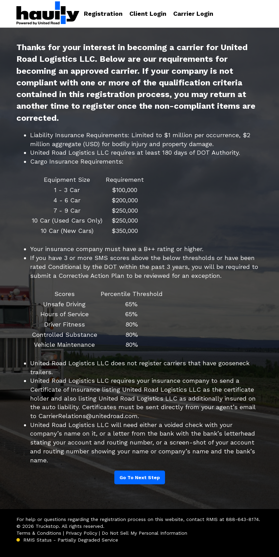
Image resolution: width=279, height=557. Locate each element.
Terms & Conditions (38, 533)
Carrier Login (193, 13)
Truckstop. (48, 526)
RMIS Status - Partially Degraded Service (70, 540)
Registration (103, 13)
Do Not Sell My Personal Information (144, 533)
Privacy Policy (81, 533)
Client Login (147, 13)
